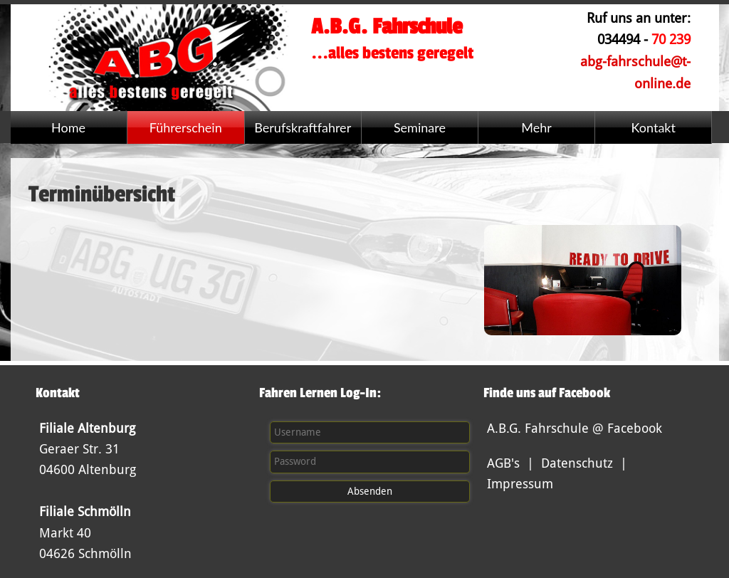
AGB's (503, 463)
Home (68, 127)
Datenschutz (577, 463)
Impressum (520, 483)
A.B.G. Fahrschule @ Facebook (574, 428)
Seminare (420, 127)
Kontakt (653, 127)
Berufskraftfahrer (302, 127)
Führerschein (186, 127)
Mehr (536, 127)
